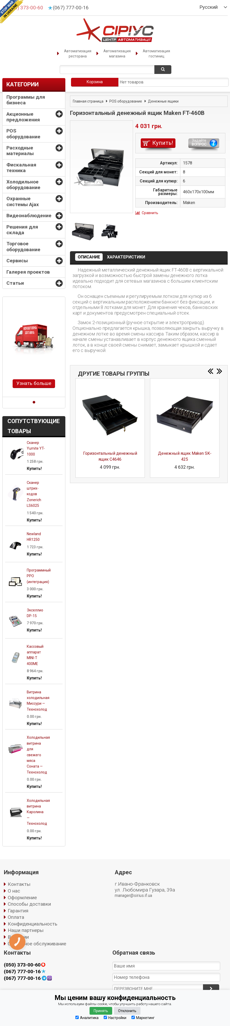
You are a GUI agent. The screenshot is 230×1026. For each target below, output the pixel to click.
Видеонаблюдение (28, 215)
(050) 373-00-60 (22, 965)
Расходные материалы (20, 150)
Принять (101, 1011)
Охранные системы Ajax (22, 201)
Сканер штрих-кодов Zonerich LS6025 (34, 494)
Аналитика (87, 1018)
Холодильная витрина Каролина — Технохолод (38, 812)
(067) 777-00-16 (71, 8)
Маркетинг (143, 1018)
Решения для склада (22, 230)
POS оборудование (23, 133)
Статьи (15, 283)
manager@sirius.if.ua (133, 895)
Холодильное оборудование (23, 184)
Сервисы (17, 261)
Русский (208, 7)
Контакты (19, 884)
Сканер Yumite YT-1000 (36, 448)
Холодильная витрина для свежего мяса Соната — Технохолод (38, 754)
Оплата (16, 917)
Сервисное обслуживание (37, 944)
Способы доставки (29, 904)
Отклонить (127, 1011)
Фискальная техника (21, 167)
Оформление (22, 898)
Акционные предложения (23, 117)
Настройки (115, 1018)
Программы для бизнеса (25, 100)
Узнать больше (33, 383)
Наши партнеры (25, 930)
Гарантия (18, 911)
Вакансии (18, 937)
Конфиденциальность (32, 924)
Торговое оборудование (23, 246)
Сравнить (150, 213)
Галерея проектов (28, 272)
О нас (14, 891)
